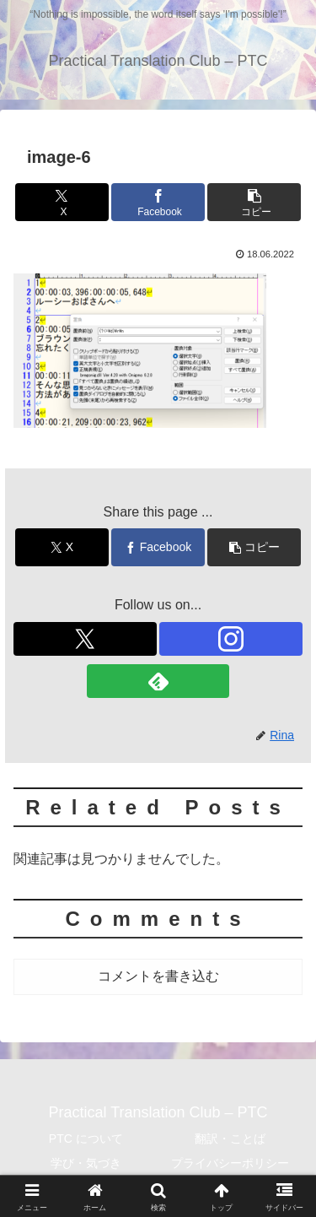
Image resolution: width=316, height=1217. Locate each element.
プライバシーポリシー (230, 1163)
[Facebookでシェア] (158, 202)
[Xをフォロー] (85, 639)
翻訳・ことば (230, 1138)
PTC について (86, 1138)
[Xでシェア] (62, 202)
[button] (254, 202)
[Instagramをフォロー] (231, 639)
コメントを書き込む (158, 976)
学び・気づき (86, 1163)
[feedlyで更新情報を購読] (158, 681)
